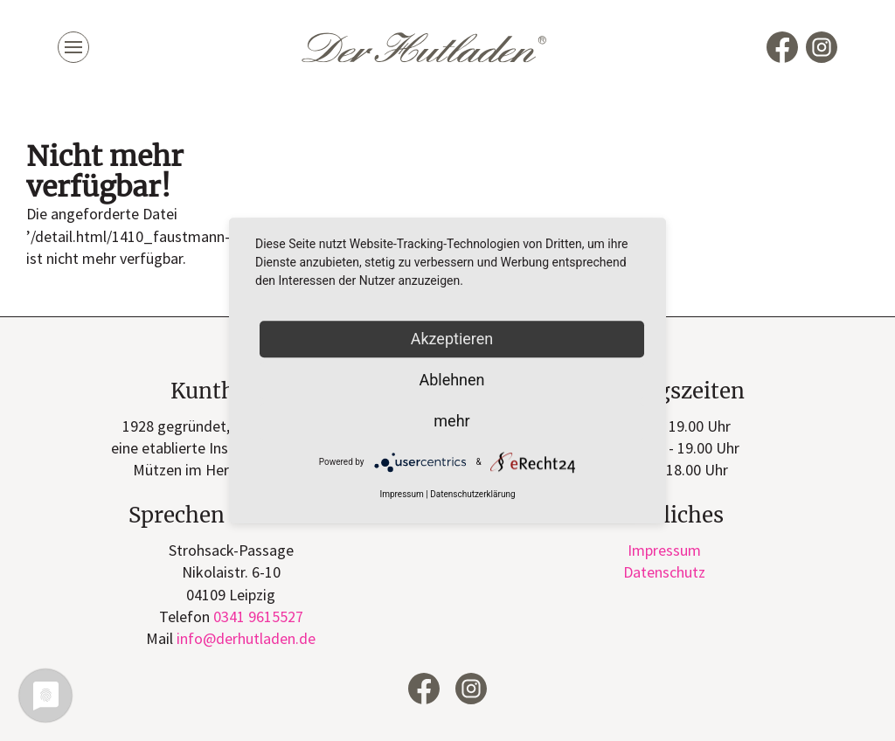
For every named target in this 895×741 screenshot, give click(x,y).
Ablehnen (451, 379)
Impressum (664, 550)
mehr (451, 421)
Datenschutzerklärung (472, 495)
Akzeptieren (452, 338)
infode (246, 638)
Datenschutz (664, 572)
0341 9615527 (258, 616)
